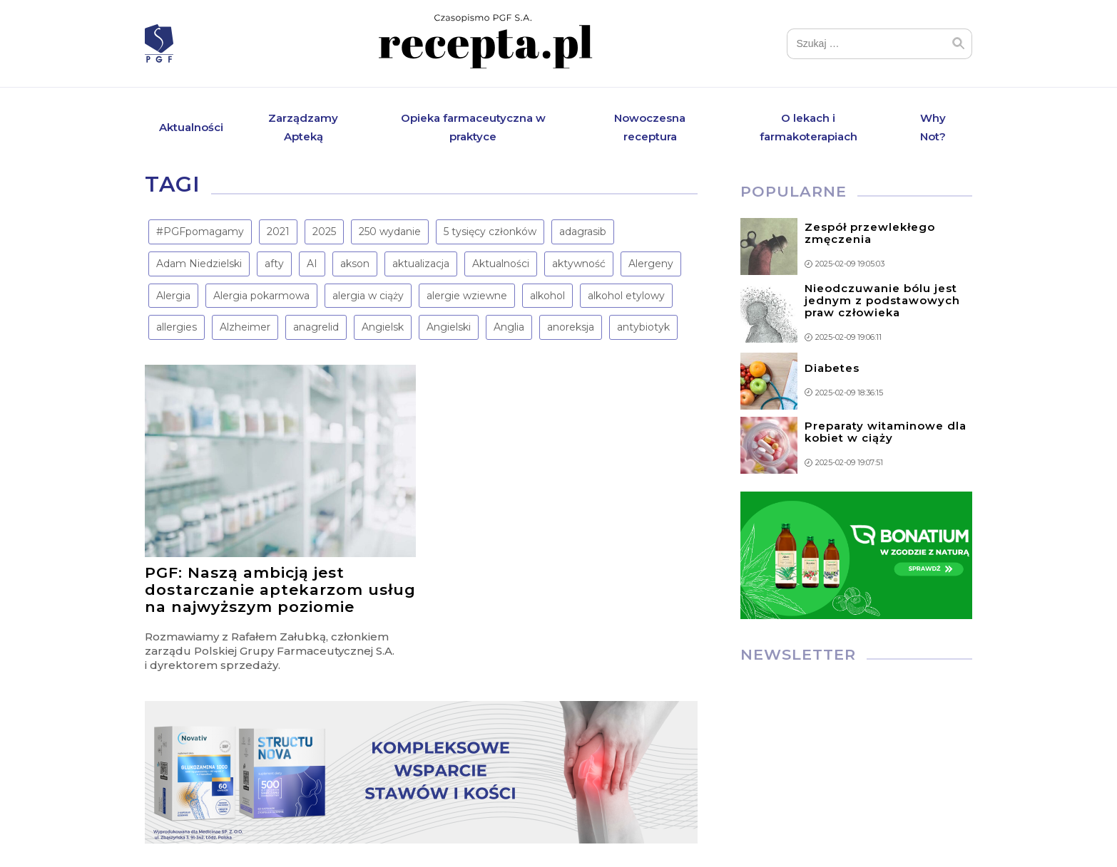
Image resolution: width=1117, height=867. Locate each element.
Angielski (449, 327)
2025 (324, 231)
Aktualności (191, 127)
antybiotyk (643, 327)
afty (274, 263)
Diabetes (832, 368)
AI (312, 263)
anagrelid (316, 327)
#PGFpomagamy (200, 231)
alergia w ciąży (368, 295)
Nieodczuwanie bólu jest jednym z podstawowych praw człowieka (882, 300)
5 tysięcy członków (490, 231)
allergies (176, 327)
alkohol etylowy (626, 295)
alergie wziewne (467, 295)
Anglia (509, 327)
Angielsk (383, 327)
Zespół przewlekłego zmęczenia (870, 233)
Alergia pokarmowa (261, 295)
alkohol (547, 295)
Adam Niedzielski (199, 263)
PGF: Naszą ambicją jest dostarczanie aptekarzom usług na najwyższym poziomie (280, 590)
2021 (278, 231)
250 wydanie (390, 231)
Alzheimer (245, 327)
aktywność (579, 263)
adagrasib (582, 231)
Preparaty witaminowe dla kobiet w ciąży (885, 432)
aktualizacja (420, 263)
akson (354, 263)
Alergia (173, 295)
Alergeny (650, 263)
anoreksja (570, 327)
